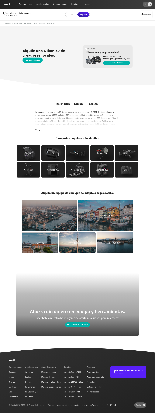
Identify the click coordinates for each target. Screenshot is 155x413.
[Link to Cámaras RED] (102, 170)
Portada (7, 23)
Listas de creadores (95, 387)
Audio (11, 392)
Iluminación (14, 397)
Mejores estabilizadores (51, 382)
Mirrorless (39, 23)
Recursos (91, 367)
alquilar (18, 23)
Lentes (11, 377)
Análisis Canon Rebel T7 (74, 397)
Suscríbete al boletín (77, 325)
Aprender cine (93, 372)
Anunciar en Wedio (90, 405)
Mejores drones (48, 377)
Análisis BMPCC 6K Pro (73, 382)
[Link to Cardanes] (28, 170)
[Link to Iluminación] (102, 153)
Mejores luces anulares (51, 387)
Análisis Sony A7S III (72, 372)
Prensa (51, 405)
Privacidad (33, 405)
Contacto (75, 405)
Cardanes (13, 387)
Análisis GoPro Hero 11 (74, 387)
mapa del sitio (63, 405)
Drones (12, 382)
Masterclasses (93, 392)
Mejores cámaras (48, 372)
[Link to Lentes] (53, 153)
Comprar (71, 14)
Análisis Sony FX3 (71, 377)
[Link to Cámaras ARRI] (77, 170)
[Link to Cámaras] (28, 153)
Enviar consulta (117, 63)
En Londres (30, 387)
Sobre (43, 405)
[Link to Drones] (126, 153)
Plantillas (91, 382)
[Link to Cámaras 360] (53, 170)
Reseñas (74, 4)
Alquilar (83, 14)
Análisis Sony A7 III (72, 392)
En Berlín (29, 397)
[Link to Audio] (77, 153)
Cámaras (28, 23)
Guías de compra (60, 4)
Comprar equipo (25, 4)
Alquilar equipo (42, 4)
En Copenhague (32, 392)
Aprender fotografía (95, 377)
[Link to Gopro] (126, 170)
